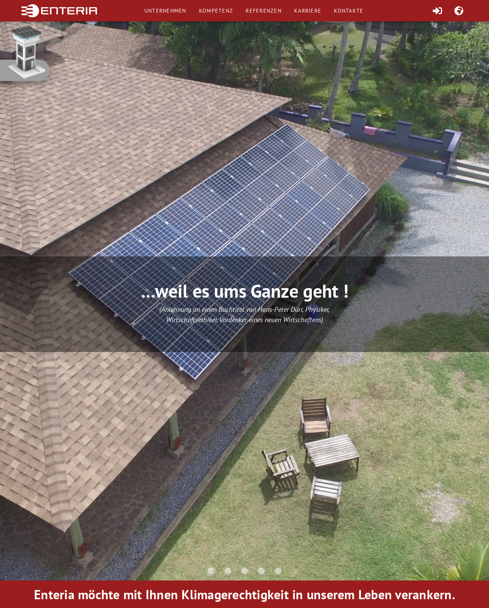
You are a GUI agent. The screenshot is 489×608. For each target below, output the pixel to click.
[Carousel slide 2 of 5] (227, 571)
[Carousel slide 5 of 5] (278, 571)
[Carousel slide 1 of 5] (211, 571)
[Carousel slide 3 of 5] (244, 571)
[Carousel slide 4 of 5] (261, 571)
